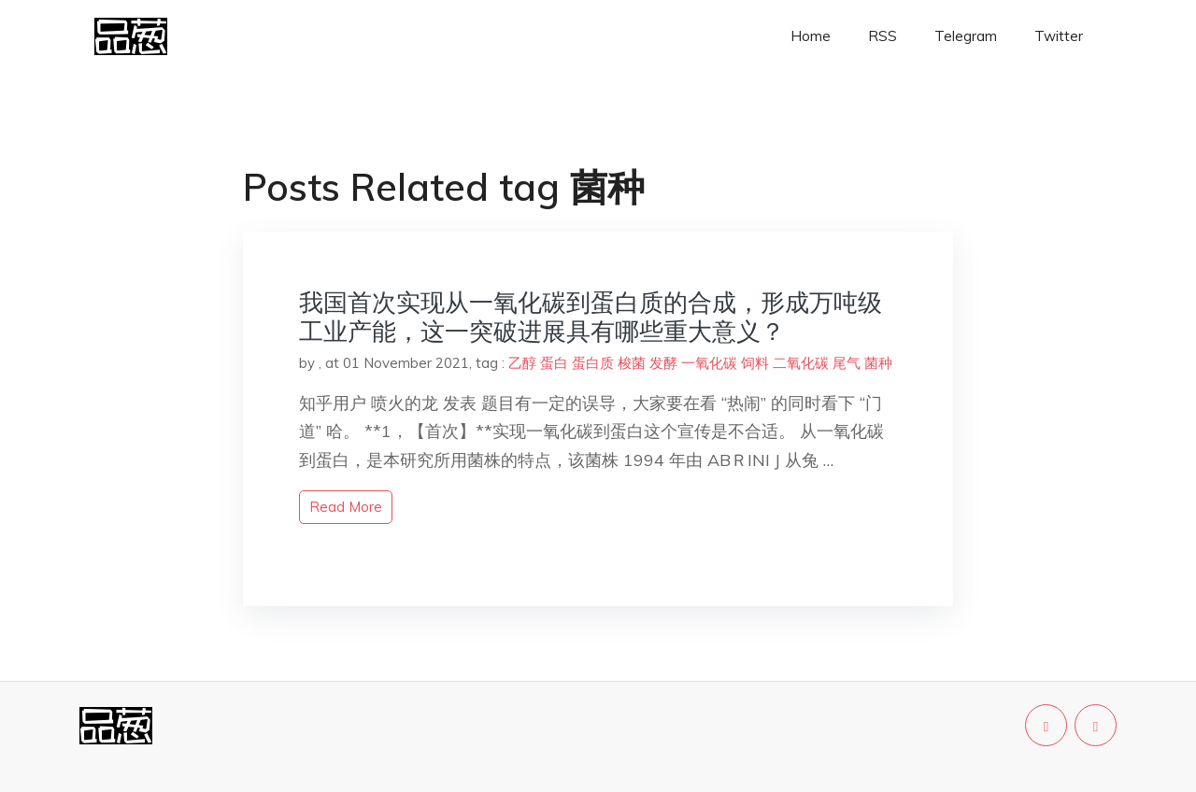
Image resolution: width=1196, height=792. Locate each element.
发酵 (663, 363)
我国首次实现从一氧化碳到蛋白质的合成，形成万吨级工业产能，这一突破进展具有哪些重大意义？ (590, 316)
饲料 (755, 363)
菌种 (878, 363)
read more (345, 507)
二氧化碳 (801, 363)
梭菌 (632, 363)
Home (810, 36)
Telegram (965, 36)
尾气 (847, 363)
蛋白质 (593, 363)
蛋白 (554, 363)
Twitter (1058, 36)
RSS (882, 36)
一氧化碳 (709, 363)
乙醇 (522, 363)
